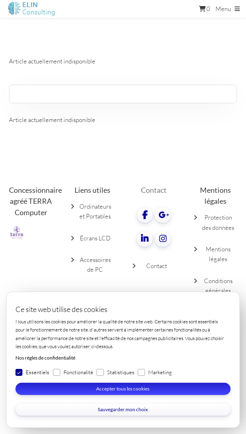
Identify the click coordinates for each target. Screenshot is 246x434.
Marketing (160, 372)
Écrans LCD (95, 238)
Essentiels (37, 372)
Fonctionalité (78, 372)
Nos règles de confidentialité (45, 358)
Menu (223, 9)
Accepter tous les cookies (122, 389)
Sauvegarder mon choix (123, 409)
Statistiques (120, 372)
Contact (156, 266)
